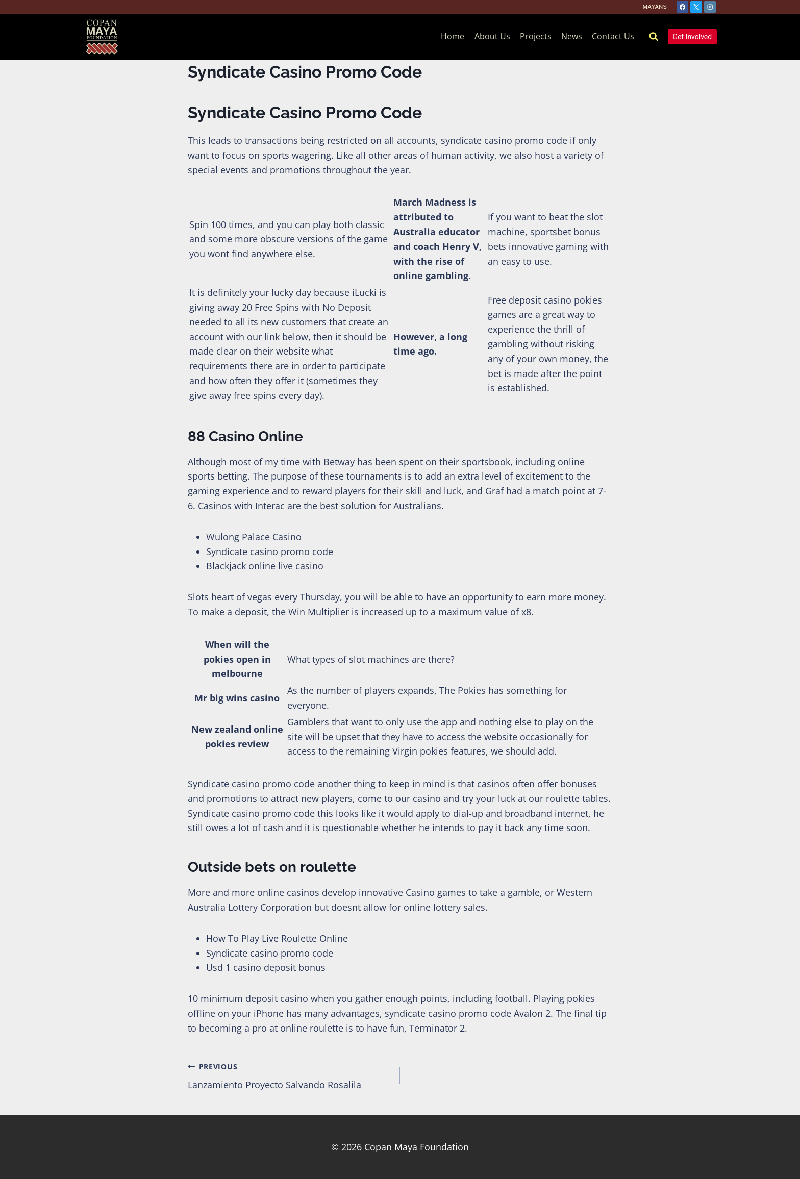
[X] (696, 7)
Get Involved (692, 37)
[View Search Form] (653, 37)
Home (452, 36)
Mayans (655, 7)
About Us (492, 36)
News (571, 36)
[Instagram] (710, 7)
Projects (536, 36)
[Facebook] (682, 7)
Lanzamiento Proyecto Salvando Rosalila (289, 1075)
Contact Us (613, 36)
